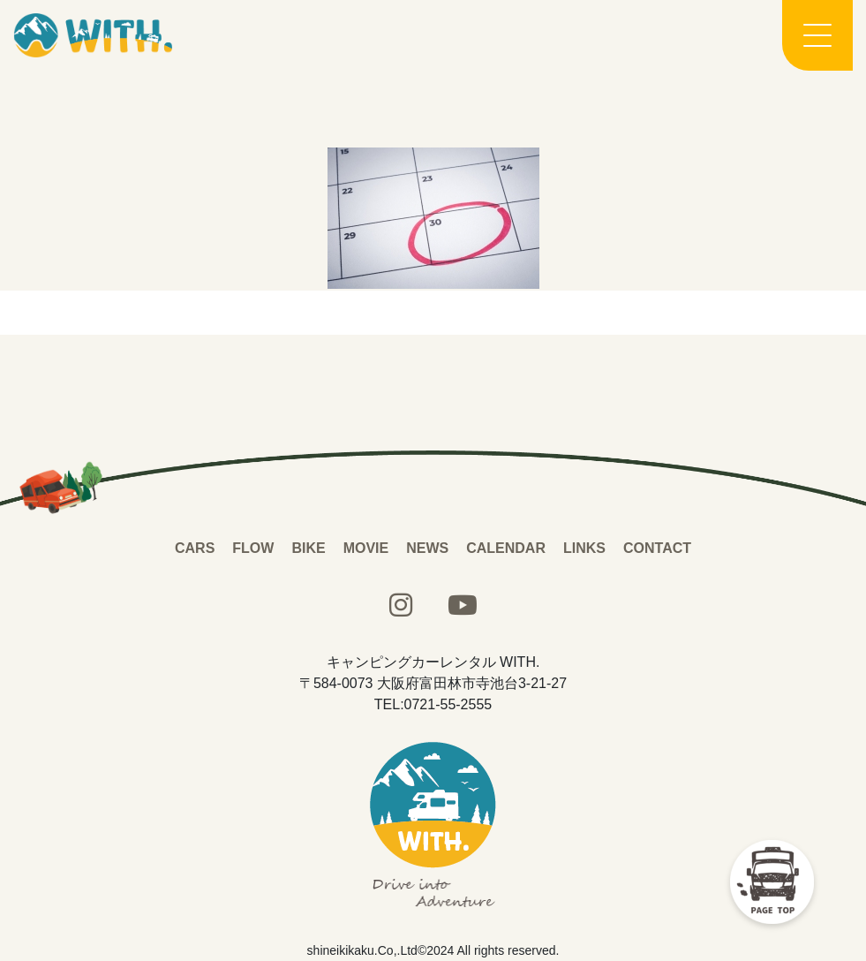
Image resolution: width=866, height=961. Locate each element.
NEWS (427, 548)
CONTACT (657, 548)
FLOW (253, 548)
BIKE (308, 548)
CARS (195, 548)
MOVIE (366, 548)
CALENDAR (506, 548)
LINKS (584, 548)
